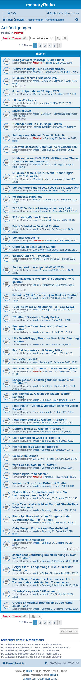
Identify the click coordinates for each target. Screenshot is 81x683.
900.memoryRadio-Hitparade (31, 217)
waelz (36, 149)
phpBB (29, 671)
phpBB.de (55, 675)
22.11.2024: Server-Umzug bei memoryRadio (42, 208)
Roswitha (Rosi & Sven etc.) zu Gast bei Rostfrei (45, 295)
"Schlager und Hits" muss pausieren (37, 124)
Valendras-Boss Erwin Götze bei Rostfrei (39, 483)
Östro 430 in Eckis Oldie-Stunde (34, 246)
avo (35, 190)
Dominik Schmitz (42, 127)
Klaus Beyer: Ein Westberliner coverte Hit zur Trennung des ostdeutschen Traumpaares (42, 580)
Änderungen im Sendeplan (30, 474)
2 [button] (40, 45)
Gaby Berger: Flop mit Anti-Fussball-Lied (40, 528)
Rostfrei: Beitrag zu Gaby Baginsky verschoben (44, 146)
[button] (59, 45)
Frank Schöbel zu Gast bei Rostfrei (35, 226)
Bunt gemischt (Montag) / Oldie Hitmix (38, 60)
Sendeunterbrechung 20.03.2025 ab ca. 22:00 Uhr (45, 187)
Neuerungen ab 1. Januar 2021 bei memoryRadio (45, 368)
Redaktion (38, 240)
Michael (37, 72)
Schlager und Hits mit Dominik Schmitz (38, 135)
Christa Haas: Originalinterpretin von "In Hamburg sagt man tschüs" (39, 494)
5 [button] (55, 45)
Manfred (19, 33)
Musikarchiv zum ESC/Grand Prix (34, 78)
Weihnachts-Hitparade (27, 196)
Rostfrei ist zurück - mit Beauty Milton (38, 350)
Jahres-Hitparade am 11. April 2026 (36, 91)
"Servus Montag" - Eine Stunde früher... (39, 69)
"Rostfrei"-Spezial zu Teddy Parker (35, 317)
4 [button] (50, 45)
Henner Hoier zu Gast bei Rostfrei (35, 446)
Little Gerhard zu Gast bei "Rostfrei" (36, 437)
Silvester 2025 (21, 110)
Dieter (36, 285)
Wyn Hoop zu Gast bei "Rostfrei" (34, 465)
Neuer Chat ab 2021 (25, 359)
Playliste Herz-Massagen (29, 539)
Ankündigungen (16, 27)
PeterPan (38, 412)
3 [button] (45, 45)
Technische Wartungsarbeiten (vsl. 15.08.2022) (43, 306)
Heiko (36, 103)
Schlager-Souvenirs (25, 237)
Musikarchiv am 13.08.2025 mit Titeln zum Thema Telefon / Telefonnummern (45, 160)
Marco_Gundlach (42, 81)
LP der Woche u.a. (24, 100)
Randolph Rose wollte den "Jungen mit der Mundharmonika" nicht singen (41, 518)
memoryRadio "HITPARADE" (31, 255)
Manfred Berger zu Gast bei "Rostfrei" (38, 428)
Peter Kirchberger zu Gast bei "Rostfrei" (39, 419)
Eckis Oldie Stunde (25, 455)
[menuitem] (11, 13)
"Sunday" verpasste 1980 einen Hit (35, 591)
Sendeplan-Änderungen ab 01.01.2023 (38, 267)
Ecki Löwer (38, 249)
